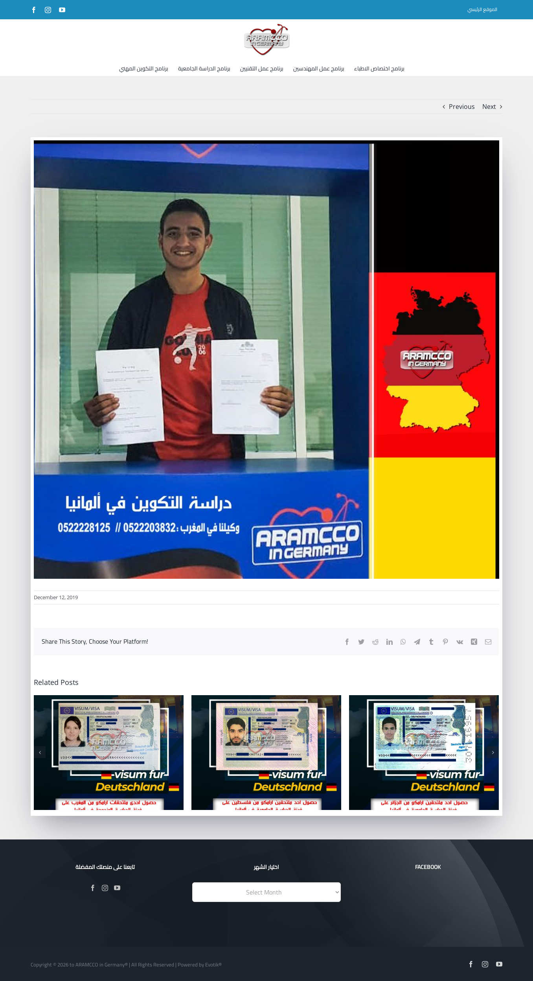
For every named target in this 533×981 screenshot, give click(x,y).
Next (489, 106)
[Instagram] (105, 888)
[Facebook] (93, 888)
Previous (462, 106)
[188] (266, 359)
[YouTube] (117, 888)
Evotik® (213, 964)
